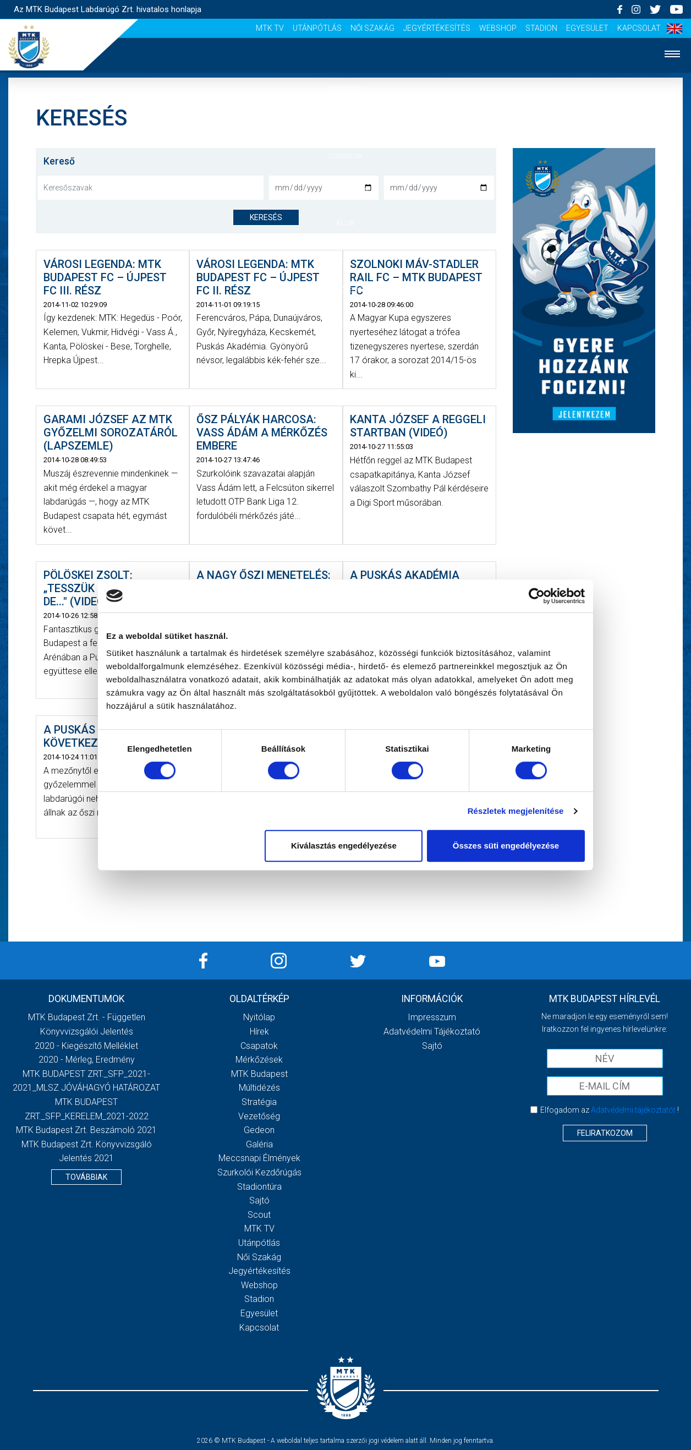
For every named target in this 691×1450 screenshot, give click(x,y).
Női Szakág (372, 28)
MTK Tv (270, 28)
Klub (345, 222)
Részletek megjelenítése (516, 811)
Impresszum (432, 1017)
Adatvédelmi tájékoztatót (633, 1110)
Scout (259, 1215)
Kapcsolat (639, 28)
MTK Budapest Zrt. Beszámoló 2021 (86, 1130)
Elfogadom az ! (609, 1110)
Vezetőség (259, 1116)
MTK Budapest (259, 1074)
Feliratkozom (605, 1133)
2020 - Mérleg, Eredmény (87, 1059)
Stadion (541, 28)
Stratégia (259, 1102)
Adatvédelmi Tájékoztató (431, 1031)
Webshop (498, 28)
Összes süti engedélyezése (506, 845)
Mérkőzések (345, 189)
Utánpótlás (317, 28)
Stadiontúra (259, 1186)
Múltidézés (259, 1087)
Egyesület (587, 28)
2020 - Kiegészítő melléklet (86, 1046)
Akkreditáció (345, 323)
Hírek (345, 122)
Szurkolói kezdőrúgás (259, 1172)
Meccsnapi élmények (259, 1158)
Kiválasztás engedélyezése (344, 845)
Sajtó (259, 1200)
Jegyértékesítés (436, 28)
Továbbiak (86, 1177)
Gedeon (259, 1130)
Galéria (345, 256)
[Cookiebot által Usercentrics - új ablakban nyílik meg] (537, 596)
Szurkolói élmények (346, 290)
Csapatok (345, 156)
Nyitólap (345, 89)
